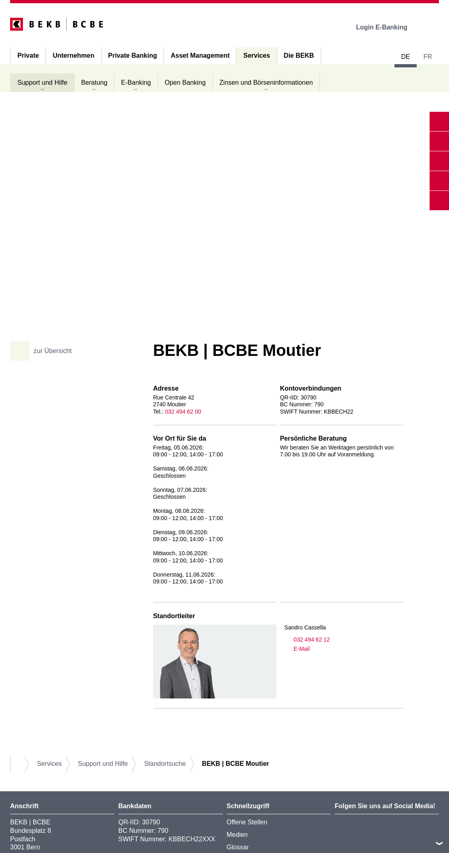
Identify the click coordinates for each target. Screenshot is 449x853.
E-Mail (297, 649)
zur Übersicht (44, 351)
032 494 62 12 (307, 639)
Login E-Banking (387, 27)
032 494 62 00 (183, 411)
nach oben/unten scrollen (439, 843)
